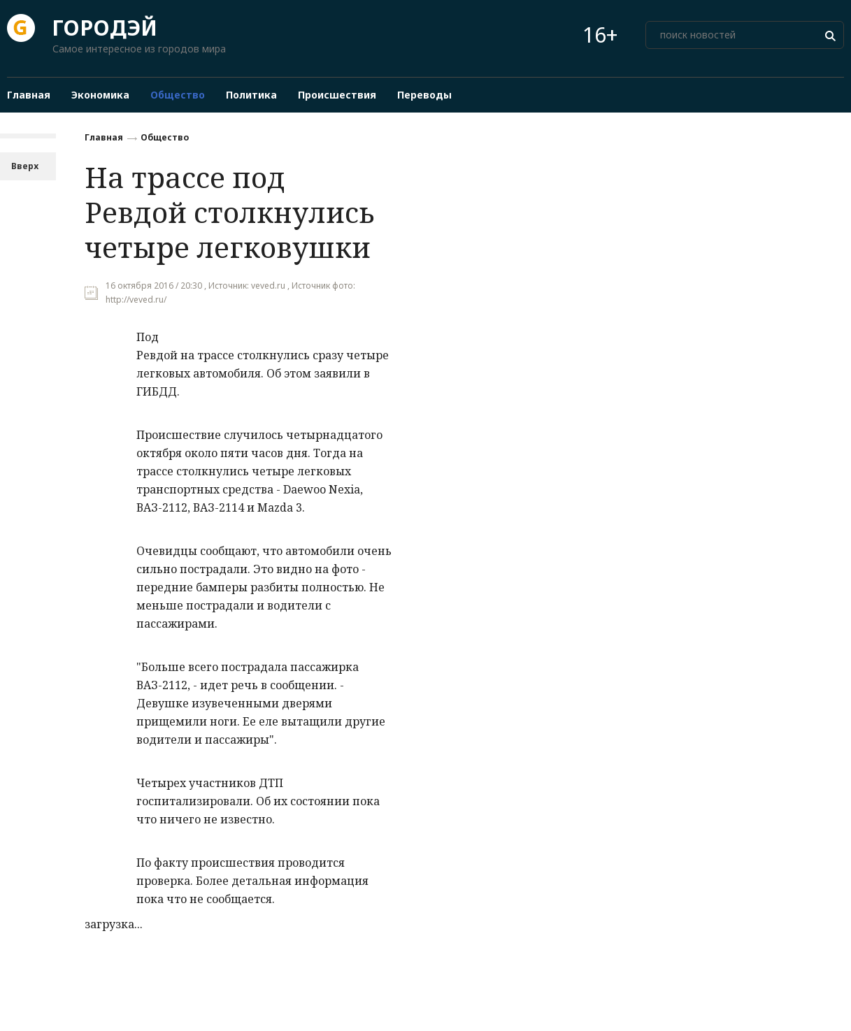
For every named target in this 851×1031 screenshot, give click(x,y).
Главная (104, 137)
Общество (165, 137)
